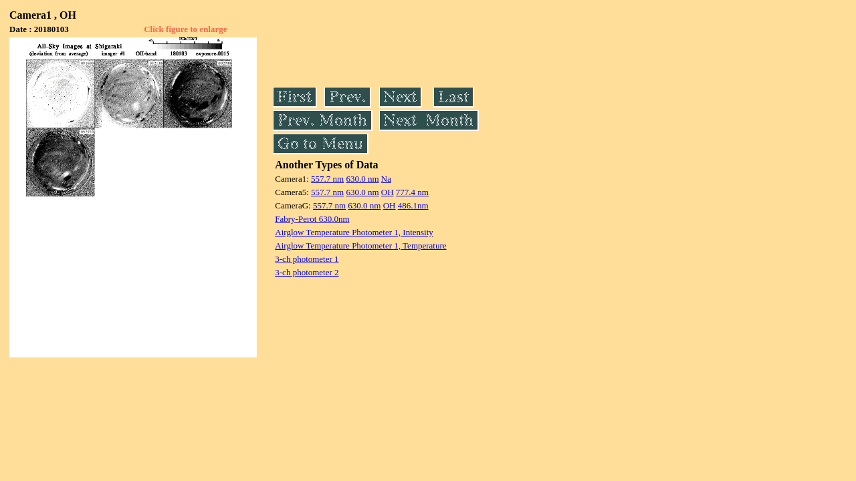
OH (387, 192)
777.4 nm (412, 192)
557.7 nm (327, 179)
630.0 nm (362, 179)
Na (386, 179)
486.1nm (413, 205)
